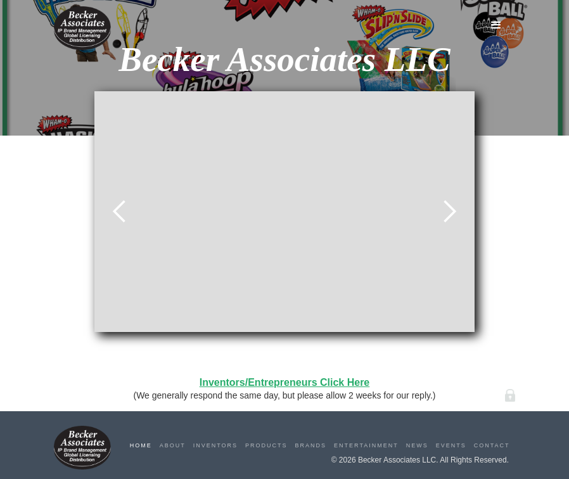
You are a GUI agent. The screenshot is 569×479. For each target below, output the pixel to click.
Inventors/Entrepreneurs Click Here (285, 382)
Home (141, 445)
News (417, 445)
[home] (82, 28)
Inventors (215, 445)
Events (451, 445)
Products (266, 445)
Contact (492, 445)
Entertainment (366, 445)
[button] (496, 25)
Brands (311, 445)
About (173, 445)
